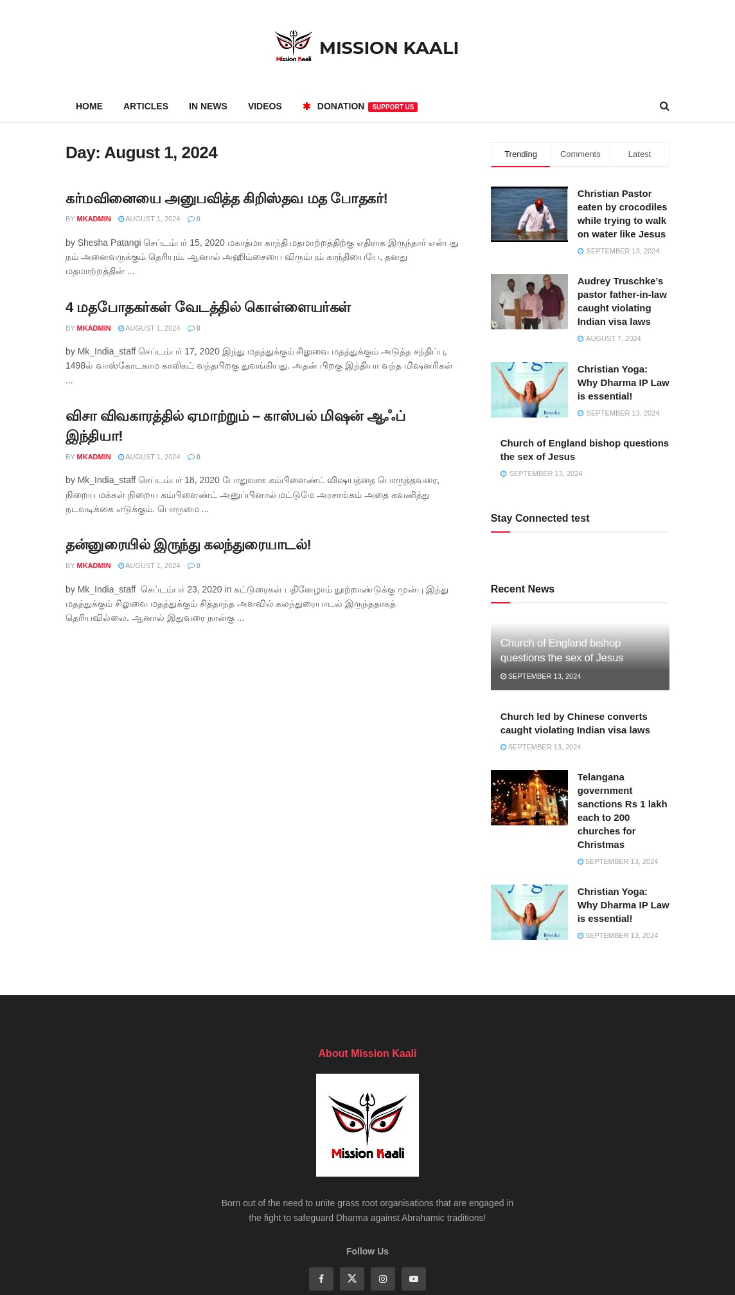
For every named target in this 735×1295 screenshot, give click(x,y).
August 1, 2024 (149, 219)
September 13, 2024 (540, 676)
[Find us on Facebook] (321, 1278)
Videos (265, 106)
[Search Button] (664, 106)
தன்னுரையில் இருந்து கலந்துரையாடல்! (188, 545)
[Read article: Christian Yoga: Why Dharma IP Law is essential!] (529, 912)
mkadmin (94, 219)
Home (89, 106)
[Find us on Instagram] (383, 1278)
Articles (145, 106)
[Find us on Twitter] (352, 1278)
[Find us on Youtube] (414, 1278)
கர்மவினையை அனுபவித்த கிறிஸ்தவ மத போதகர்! (226, 198)
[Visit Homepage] (367, 45)
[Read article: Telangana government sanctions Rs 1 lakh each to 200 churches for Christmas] (529, 797)
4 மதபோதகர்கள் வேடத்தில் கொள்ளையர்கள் (208, 307)
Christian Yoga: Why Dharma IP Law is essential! (623, 382)
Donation (360, 106)
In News (208, 106)
